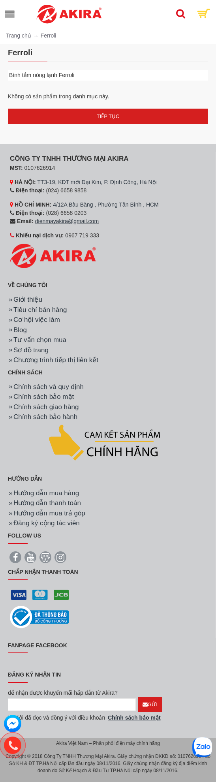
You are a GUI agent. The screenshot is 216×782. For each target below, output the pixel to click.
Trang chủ (18, 35)
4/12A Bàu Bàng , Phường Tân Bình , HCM (106, 204)
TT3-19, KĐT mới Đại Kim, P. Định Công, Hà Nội (96, 182)
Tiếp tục (108, 116)
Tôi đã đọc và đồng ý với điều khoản (85, 718)
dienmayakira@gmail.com (67, 221)
